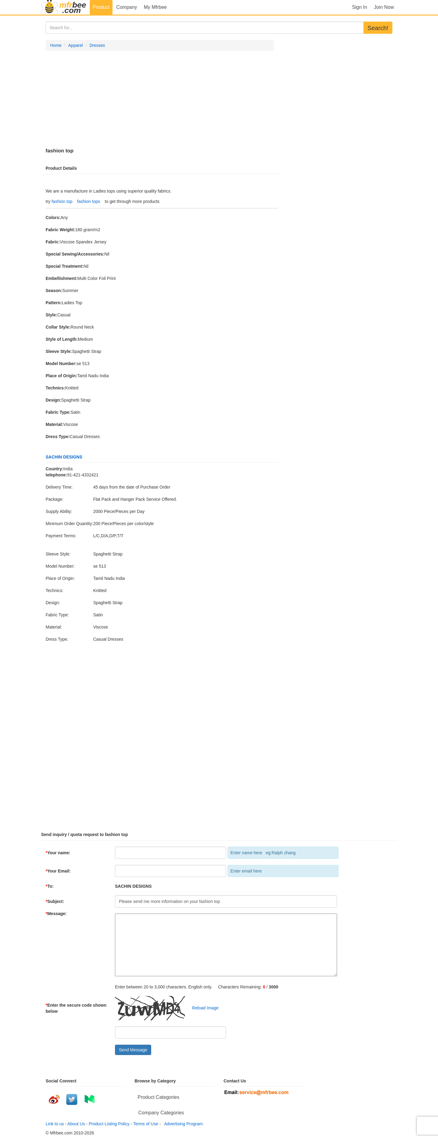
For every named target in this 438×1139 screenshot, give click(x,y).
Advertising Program (182, 1123)
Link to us (55, 1123)
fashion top (61, 201)
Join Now (384, 7)
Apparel (75, 45)
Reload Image (202, 1007)
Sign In (359, 7)
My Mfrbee (155, 7)
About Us (76, 1123)
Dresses (97, 45)
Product (101, 7)
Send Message (133, 1049)
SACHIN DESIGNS (64, 457)
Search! (377, 28)
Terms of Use (145, 1123)
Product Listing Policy (109, 1123)
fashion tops (88, 201)
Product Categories (158, 1097)
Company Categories (161, 1112)
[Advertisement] (160, 99)
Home (55, 45)
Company (126, 7)
